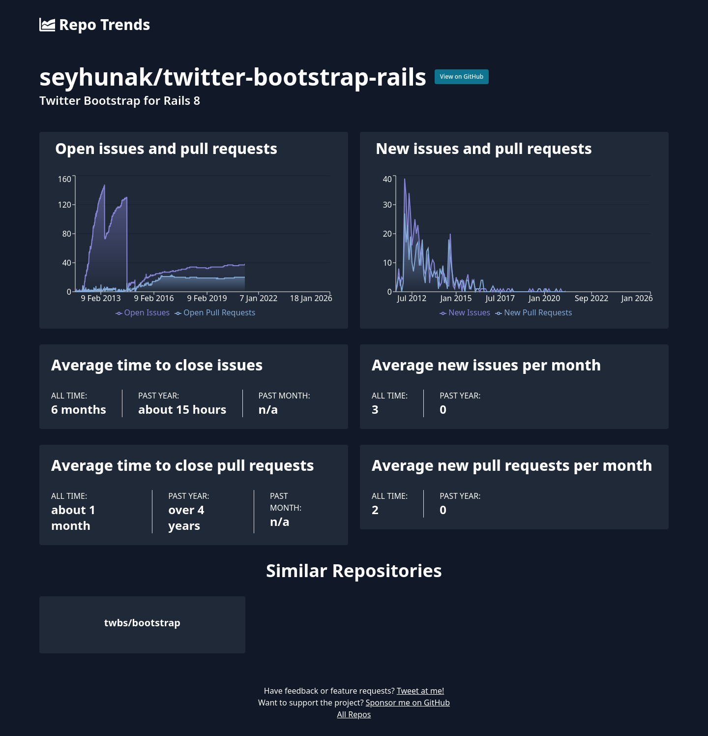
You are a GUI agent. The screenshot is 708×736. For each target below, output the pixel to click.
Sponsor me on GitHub (408, 702)
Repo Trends (94, 24)
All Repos (354, 714)
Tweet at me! (420, 690)
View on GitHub (462, 76)
